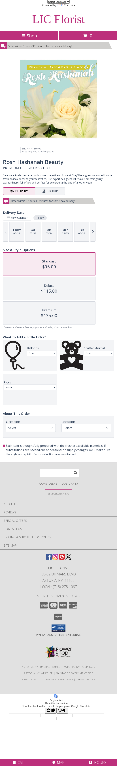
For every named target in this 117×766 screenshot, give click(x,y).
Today (40, 217)
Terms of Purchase (59, 679)
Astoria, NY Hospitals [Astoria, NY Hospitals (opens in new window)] (79, 666)
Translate (66, 5)
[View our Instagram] (55, 558)
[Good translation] (50, 711)
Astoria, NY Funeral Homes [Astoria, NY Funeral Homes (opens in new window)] (41, 666)
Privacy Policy (32, 679)
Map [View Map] (58, 762)
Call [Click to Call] (19, 762)
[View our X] (68, 558)
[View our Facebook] (49, 558)
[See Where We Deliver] (58, 493)
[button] (58, 628)
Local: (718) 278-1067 (58, 586)
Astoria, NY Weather (38, 673)
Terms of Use (85, 679)
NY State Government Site (74, 673)
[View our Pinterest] (62, 558)
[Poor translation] (62, 711)
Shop (29, 36)
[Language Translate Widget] (58, 2)
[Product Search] (59, 473)
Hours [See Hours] (97, 762)
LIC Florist (58, 19)
